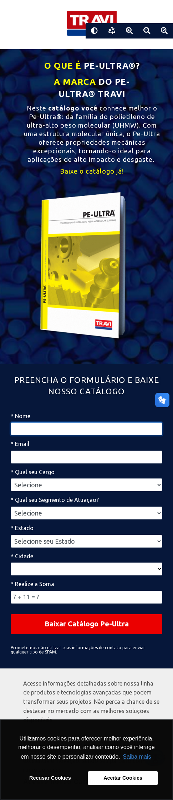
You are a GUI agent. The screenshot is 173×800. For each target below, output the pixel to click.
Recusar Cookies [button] (50, 778)
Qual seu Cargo (33, 472)
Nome (20, 416)
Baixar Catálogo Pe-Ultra (87, 624)
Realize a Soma (32, 584)
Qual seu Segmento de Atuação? (55, 500)
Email (20, 444)
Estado (22, 528)
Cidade (22, 556)
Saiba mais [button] (137, 757)
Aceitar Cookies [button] (122, 778)
